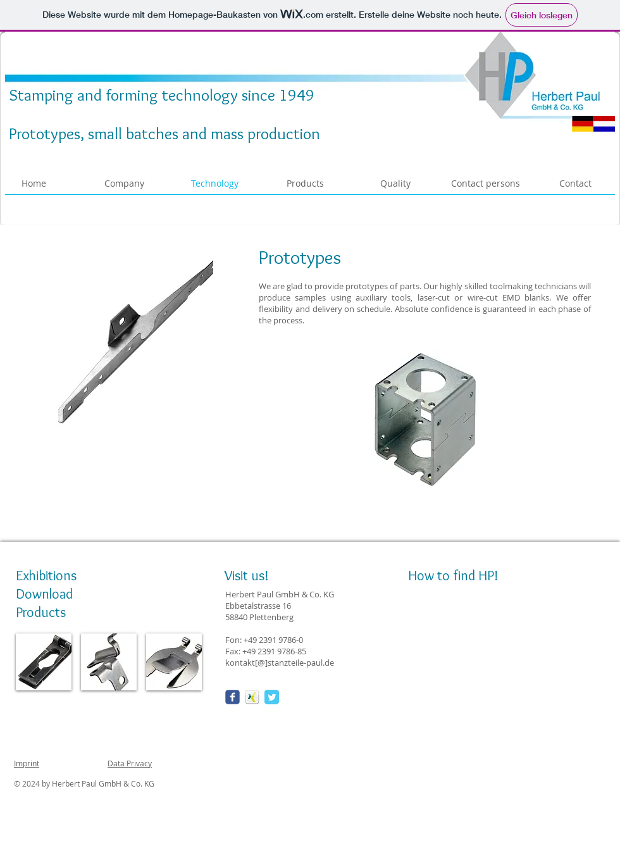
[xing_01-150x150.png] (252, 697)
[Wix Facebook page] (232, 697)
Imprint (26, 763)
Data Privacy (130, 763)
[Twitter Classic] (271, 697)
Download (44, 593)
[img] (43, 661)
